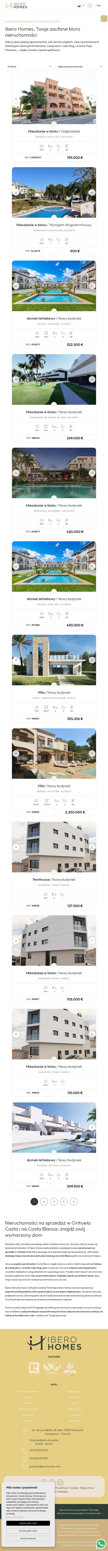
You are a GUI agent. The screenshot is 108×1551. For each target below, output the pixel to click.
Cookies (74, 1487)
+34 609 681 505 (38, 1458)
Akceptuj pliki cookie (28, 1523)
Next (92, 99)
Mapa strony (87, 1487)
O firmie (28, 1397)
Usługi (75, 1415)
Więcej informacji (14, 1517)
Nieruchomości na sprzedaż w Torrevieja (78, 1509)
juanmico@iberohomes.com (44, 1466)
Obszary (75, 1397)
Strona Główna (28, 1391)
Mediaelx (63, 1491)
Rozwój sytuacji (28, 1409)
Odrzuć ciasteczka (28, 1538)
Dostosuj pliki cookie (28, 1530)
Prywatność (61, 1487)
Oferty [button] (28, 1403)
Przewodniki (75, 1391)
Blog (75, 1403)
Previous (16, 99)
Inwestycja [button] (75, 1409)
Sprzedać (75, 1421)
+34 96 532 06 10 (38, 1450)
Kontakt (28, 1415)
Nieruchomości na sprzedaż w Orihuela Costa (79, 1513)
